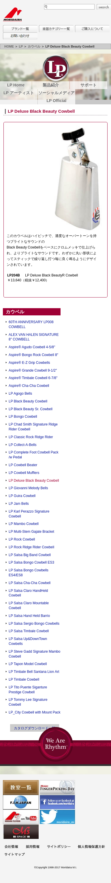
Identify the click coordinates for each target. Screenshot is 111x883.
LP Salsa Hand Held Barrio (29, 616)
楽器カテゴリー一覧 (56, 28)
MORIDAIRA (12, 14)
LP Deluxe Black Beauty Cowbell (34, 481)
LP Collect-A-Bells (22, 445)
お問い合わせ (20, 35)
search (104, 7)
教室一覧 (21, 787)
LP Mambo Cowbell (24, 524)
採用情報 (32, 847)
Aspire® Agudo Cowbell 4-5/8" (32, 347)
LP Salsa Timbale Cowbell (29, 631)
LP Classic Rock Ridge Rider (31, 437)
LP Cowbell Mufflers (24, 473)
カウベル (34, 46)
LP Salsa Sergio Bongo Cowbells (34, 624)
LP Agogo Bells (20, 393)
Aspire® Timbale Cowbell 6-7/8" (33, 378)
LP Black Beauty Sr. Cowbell (30, 409)
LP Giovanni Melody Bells (28, 488)
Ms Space (21, 831)
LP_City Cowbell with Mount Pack (34, 712)
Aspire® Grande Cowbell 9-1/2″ (33, 370)
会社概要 (11, 847)
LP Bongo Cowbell (23, 417)
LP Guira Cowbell (22, 496)
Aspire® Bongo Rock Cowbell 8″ (33, 355)
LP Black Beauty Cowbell (28, 401)
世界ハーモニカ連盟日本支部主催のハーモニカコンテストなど (21, 802)
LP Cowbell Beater (23, 465)
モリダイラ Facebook (57, 802)
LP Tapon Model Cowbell (28, 664)
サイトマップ (14, 854)
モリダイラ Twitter (57, 816)
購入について (92, 28)
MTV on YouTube (21, 816)
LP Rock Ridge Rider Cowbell (31, 547)
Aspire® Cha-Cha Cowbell (29, 386)
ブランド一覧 (20, 28)
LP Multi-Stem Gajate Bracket (31, 532)
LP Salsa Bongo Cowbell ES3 (31, 562)
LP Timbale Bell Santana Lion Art (34, 672)
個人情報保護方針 (91, 847)
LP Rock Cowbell (22, 539)
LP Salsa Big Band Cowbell (30, 555)
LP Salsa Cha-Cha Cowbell (29, 583)
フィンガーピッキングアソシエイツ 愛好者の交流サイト (57, 787)
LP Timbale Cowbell (24, 679)
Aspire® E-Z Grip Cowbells (29, 363)
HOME (9, 46)
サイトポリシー (59, 847)
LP (21, 46)
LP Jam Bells (19, 504)
